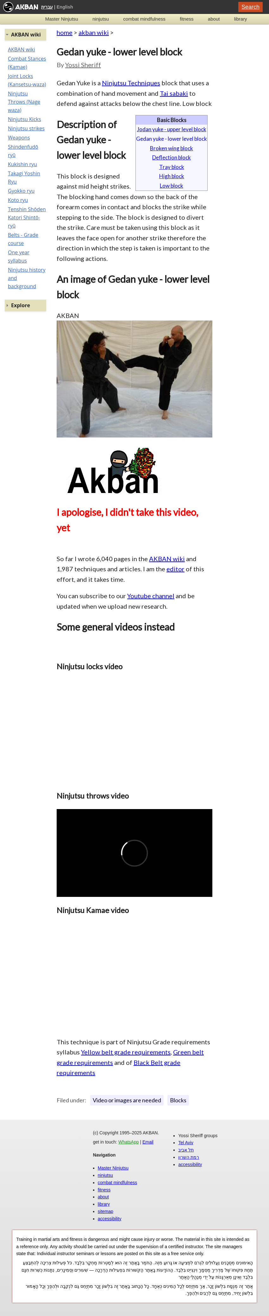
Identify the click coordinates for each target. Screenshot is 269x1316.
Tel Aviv (185, 1142)
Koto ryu (18, 200)
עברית (47, 7)
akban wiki (93, 32)
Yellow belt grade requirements (126, 1052)
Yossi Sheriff (83, 64)
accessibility (110, 1218)
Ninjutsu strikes (26, 128)
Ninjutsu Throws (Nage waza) (24, 101)
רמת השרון (188, 1157)
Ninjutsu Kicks (24, 119)
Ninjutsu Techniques (131, 83)
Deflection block (171, 157)
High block (171, 176)
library (240, 19)
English (65, 7)
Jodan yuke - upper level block (171, 129)
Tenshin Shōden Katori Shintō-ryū (27, 217)
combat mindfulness (144, 19)
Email (147, 1141)
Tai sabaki (174, 93)
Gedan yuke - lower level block (171, 138)
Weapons (19, 137)
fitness (186, 19)
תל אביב (186, 1149)
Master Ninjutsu (61, 19)
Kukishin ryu (22, 164)
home (64, 32)
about (214, 19)
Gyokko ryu (21, 190)
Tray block (171, 167)
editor (175, 569)
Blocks (178, 1100)
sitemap (105, 1211)
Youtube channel (150, 596)
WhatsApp (128, 1141)
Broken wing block (171, 148)
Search (250, 7)
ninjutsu (100, 19)
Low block (171, 185)
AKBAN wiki (167, 558)
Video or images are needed (127, 1100)
